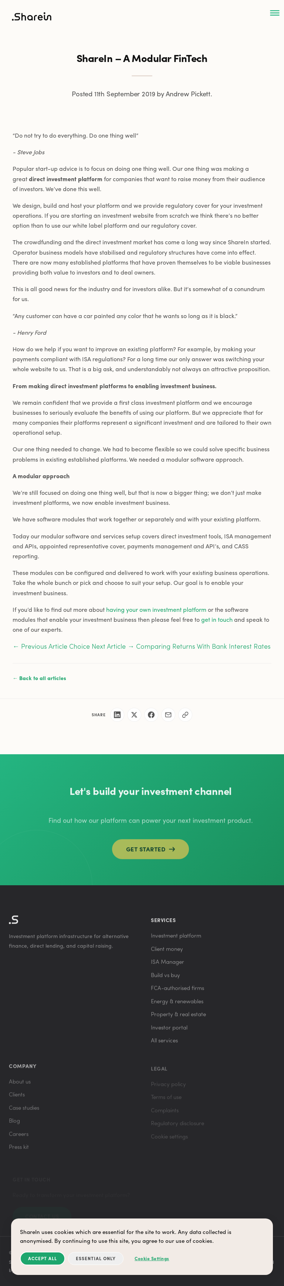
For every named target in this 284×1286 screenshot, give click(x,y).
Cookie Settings (152, 1258)
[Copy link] (185, 715)
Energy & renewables (177, 1004)
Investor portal (169, 1030)
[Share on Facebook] (151, 715)
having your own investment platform (156, 609)
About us (20, 1086)
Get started (150, 853)
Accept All (42, 1258)
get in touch (217, 619)
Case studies (24, 1112)
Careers (18, 1138)
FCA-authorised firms (177, 991)
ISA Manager (167, 965)
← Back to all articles (39, 678)
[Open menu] (275, 13)
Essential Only (96, 1258)
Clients (17, 1098)
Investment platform (176, 939)
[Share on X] (134, 715)
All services (164, 1044)
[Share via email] (168, 715)
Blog (14, 1125)
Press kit (19, 1151)
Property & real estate (178, 1017)
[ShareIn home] (32, 18)
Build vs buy (165, 978)
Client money (167, 952)
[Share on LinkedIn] (117, 715)
